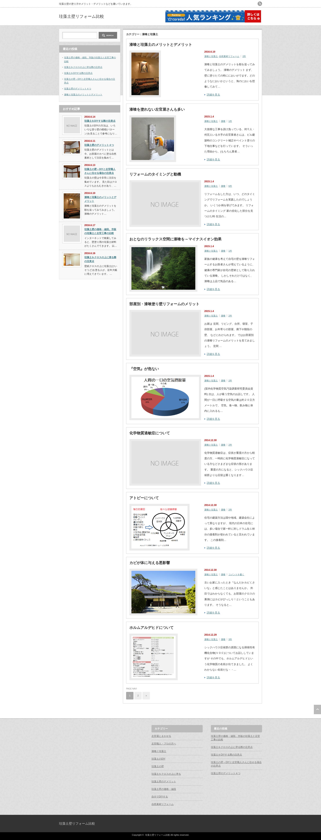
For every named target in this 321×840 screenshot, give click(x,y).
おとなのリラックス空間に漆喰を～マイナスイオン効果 (175, 239)
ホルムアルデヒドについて (151, 628)
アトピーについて (144, 498)
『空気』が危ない (144, 369)
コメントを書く (236, 574)
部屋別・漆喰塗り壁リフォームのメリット (164, 304)
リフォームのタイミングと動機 (155, 174)
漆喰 (223, 121)
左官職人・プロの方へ (163, 743)
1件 (230, 121)
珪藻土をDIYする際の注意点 (78, 73)
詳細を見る (213, 94)
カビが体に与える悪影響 (149, 563)
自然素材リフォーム (229, 56)
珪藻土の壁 (157, 766)
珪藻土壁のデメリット (163, 781)
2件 (244, 56)
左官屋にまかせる (161, 736)
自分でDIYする (159, 796)
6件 (230, 186)
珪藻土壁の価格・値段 (163, 789)
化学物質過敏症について (149, 433)
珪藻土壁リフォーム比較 (81, 16)
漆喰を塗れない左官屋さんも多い (157, 109)
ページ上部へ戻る (317, 709)
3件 (230, 639)
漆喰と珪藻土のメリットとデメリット (160, 45)
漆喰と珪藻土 (211, 56)
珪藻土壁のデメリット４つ (77, 88)
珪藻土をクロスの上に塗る (166, 773)
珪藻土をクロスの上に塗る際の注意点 (83, 67)
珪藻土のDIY (158, 758)
